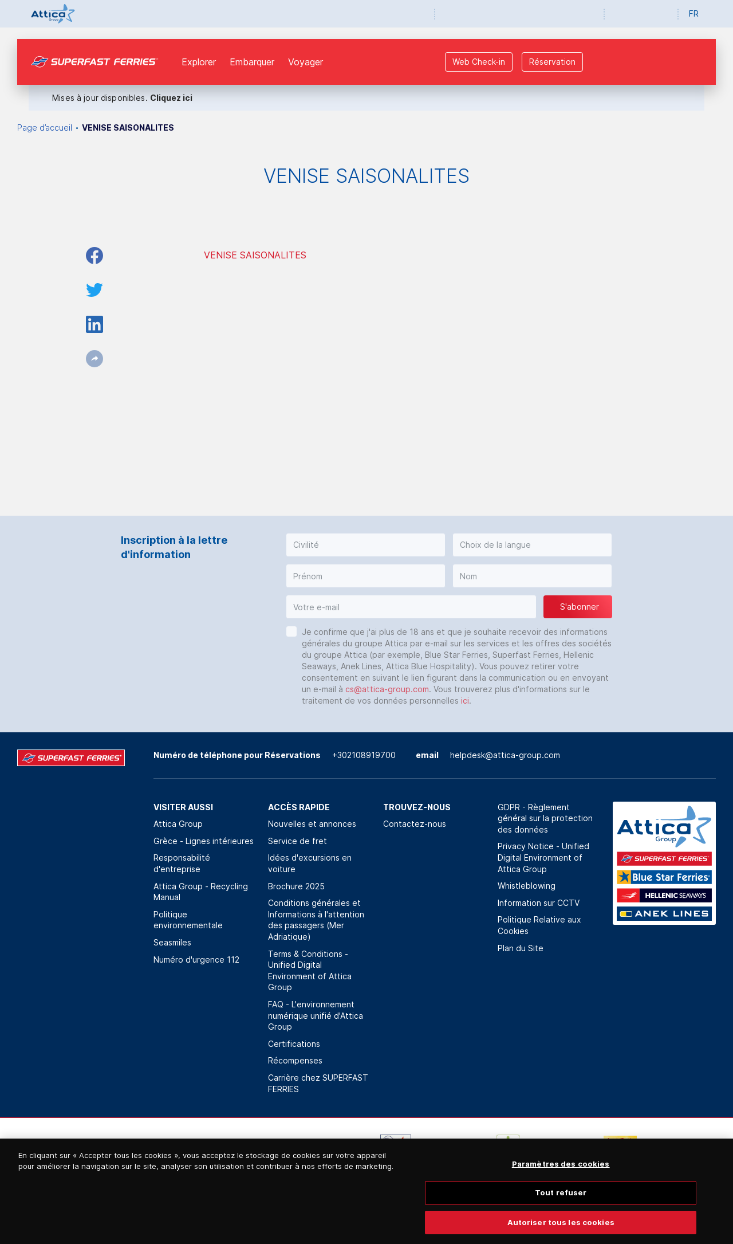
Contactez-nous (414, 824)
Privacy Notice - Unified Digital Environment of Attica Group (543, 857)
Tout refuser (561, 1202)
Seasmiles (172, 942)
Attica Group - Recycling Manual (200, 891)
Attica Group (178, 824)
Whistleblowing (526, 885)
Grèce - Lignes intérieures (203, 841)
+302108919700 (364, 755)
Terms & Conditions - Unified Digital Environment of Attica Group (310, 970)
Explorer (199, 62)
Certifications (294, 1044)
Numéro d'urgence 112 (196, 959)
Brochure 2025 (296, 886)
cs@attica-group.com (387, 689)
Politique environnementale (188, 920)
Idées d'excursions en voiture (310, 863)
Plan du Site (520, 948)
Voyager (305, 62)
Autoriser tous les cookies (560, 1231)
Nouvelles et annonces (312, 824)
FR (694, 13)
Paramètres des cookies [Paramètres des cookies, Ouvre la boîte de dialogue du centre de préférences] (561, 1173)
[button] (365, 544)
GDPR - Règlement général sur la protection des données (545, 818)
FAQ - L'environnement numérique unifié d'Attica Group (315, 1015)
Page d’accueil (44, 127)
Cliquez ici (171, 98)
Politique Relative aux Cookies (539, 925)
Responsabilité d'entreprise (181, 863)
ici (465, 700)
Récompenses (295, 1060)
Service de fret (297, 841)
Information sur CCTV (539, 903)
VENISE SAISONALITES (255, 255)
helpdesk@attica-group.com (505, 755)
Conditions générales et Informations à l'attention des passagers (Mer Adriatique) (316, 919)
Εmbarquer (252, 62)
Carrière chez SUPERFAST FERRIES (318, 1083)
